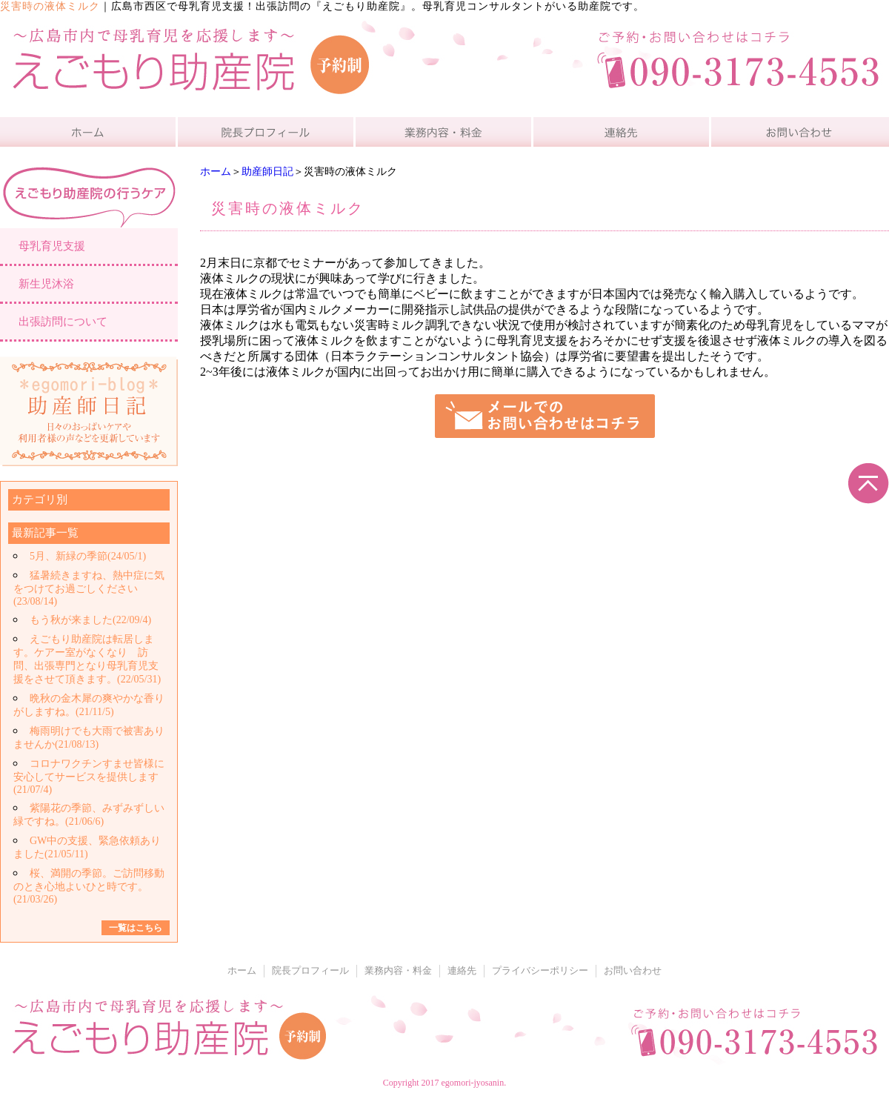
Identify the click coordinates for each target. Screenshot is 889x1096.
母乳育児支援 (52, 246)
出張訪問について (63, 322)
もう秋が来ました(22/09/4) (90, 619)
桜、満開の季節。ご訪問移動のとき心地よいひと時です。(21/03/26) (88, 886)
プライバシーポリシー (540, 971)
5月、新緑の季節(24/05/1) (88, 556)
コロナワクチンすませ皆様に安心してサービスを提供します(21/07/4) (88, 776)
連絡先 (461, 971)
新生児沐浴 (46, 284)
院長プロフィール (310, 971)
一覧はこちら (135, 928)
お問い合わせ (633, 971)
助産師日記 (267, 171)
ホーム (215, 171)
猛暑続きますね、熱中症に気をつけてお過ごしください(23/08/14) (88, 588)
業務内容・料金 (398, 971)
